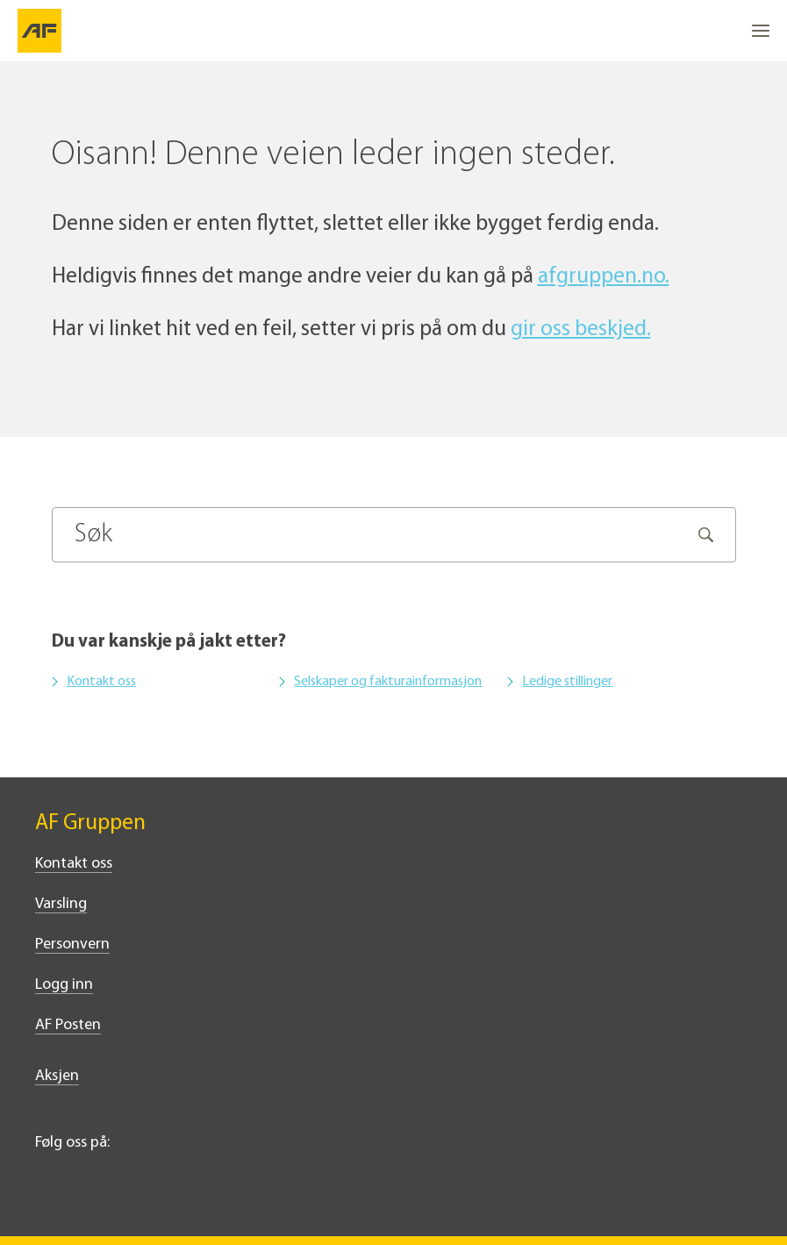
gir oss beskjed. (581, 329)
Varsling (61, 904)
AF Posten (68, 1025)
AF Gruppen (90, 823)
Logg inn (64, 985)
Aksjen (57, 1076)
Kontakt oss (101, 682)
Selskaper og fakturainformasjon (388, 682)
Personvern (72, 944)
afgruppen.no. (603, 277)
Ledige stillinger (567, 682)
